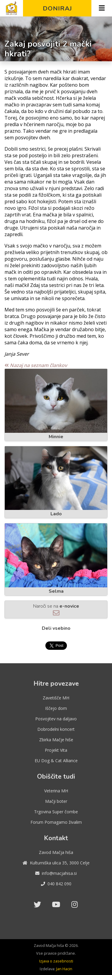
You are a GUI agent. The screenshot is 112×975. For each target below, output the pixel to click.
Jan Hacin (64, 968)
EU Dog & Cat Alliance (56, 760)
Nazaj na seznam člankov (35, 365)
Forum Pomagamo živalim (56, 822)
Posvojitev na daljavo (56, 719)
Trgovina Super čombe (56, 811)
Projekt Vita (56, 750)
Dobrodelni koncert (56, 729)
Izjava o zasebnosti (56, 961)
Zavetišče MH (56, 698)
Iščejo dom (56, 708)
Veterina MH (56, 791)
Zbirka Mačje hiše (56, 739)
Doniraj (57, 8)
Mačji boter (56, 801)
